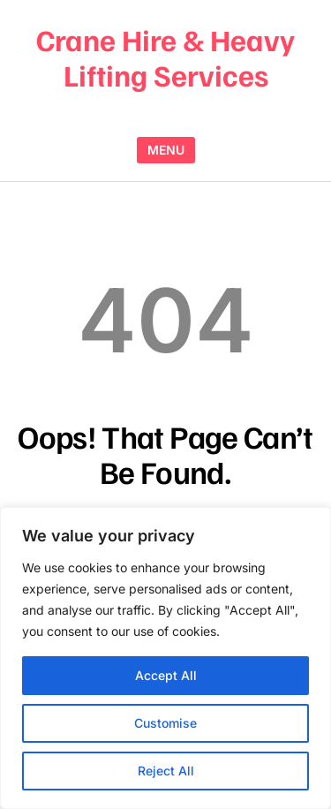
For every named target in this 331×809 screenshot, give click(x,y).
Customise (165, 722)
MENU (165, 149)
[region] (165, 658)
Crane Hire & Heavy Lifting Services (165, 57)
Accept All (166, 675)
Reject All (166, 770)
